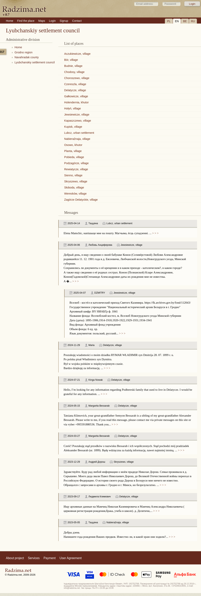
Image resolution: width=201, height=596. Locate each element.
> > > (154, 233)
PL (168, 21)
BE (185, 21)
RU (193, 21)
